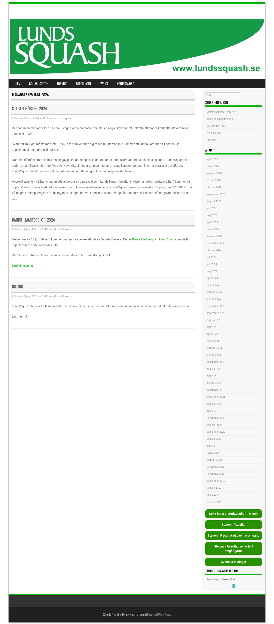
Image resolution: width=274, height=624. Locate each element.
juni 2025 (212, 208)
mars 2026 (213, 166)
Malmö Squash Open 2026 (222, 112)
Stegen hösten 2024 (29, 109)
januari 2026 (214, 180)
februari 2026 (214, 173)
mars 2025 (213, 229)
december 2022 (215, 361)
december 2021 (215, 390)
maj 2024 (212, 271)
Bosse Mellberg (142, 239)
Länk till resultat (22, 265)
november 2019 (215, 473)
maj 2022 (212, 376)
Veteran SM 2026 (216, 126)
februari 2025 (214, 236)
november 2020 (215, 417)
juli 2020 (211, 445)
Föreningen (83, 83)
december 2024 (215, 243)
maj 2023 (212, 327)
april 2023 (212, 334)
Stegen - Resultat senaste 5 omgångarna (233, 549)
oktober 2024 (214, 250)
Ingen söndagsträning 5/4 (221, 118)
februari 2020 (214, 459)
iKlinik (17, 287)
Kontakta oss (125, 83)
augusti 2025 (214, 201)
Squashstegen (38, 83)
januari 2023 (214, 355)
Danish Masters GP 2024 (33, 220)
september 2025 (216, 194)
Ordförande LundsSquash (57, 118)
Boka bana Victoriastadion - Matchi (233, 513)
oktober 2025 (214, 187)
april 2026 (212, 159)
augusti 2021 (214, 403)
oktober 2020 (214, 424)
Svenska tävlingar (233, 562)
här (26, 316)
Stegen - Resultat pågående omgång (233, 535)
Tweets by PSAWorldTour (221, 579)
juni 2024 (212, 264)
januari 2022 (214, 382)
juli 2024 (211, 257)
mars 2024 (213, 285)
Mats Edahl (166, 239)
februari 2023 (214, 348)
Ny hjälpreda (214, 132)
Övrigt (104, 83)
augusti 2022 (214, 369)
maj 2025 (212, 215)
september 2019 (216, 480)
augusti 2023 (214, 320)
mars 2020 (213, 452)
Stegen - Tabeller (234, 524)
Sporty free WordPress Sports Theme (124, 614)
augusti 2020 (214, 438)
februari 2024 (214, 292)
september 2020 (216, 431)
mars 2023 (213, 341)
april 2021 (212, 411)
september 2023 (216, 313)
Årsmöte (211, 139)
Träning (62, 83)
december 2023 (215, 306)
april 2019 (212, 494)
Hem (18, 83)
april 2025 (212, 222)
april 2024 (212, 278)
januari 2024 (214, 299)
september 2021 (216, 396)
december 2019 (215, 466)
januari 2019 (214, 501)
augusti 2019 (214, 487)
